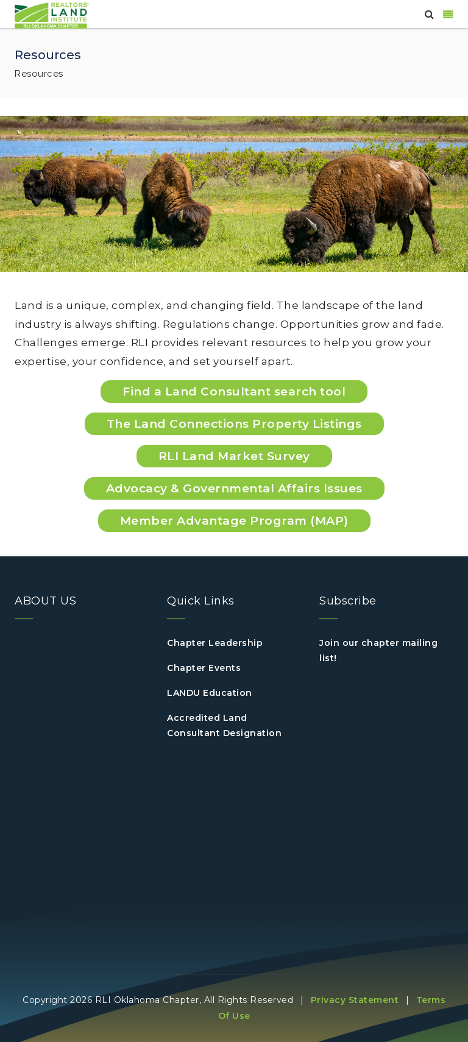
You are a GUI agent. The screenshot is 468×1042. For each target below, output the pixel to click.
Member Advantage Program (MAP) (234, 521)
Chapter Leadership (215, 642)
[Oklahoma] (52, 15)
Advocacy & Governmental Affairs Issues (234, 488)
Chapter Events (204, 667)
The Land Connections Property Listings (234, 424)
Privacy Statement (355, 999)
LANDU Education (209, 692)
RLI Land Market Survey (234, 456)
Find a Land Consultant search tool (234, 392)
